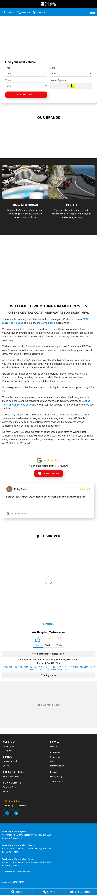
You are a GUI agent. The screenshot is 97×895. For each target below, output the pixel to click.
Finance (53, 746)
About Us (54, 761)
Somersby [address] (48, 623)
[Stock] (16, 891)
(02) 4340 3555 (52, 663)
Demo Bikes (8, 746)
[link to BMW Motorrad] (24, 129)
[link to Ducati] (48, 145)
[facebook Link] (7, 813)
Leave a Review (48, 473)
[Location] (38, 642)
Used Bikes (8, 750)
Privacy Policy (56, 776)
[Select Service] (48, 642)
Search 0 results (26, 94)
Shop (5, 791)
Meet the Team (57, 765)
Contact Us (55, 757)
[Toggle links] (13, 882)
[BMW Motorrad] (25, 197)
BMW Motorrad (10, 761)
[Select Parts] (59, 642)
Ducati (20, 322)
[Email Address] (48, 668)
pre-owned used (46, 322)
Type (7, 67)
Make (52, 67)
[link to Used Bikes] (48, 129)
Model (8, 80)
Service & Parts (9, 787)
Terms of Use (56, 781)
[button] (48, 500)
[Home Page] (48, 4)
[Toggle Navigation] (92, 12)
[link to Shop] (73, 129)
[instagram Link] (16, 813)
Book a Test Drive (11, 776)
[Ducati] (71, 197)
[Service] (48, 891)
